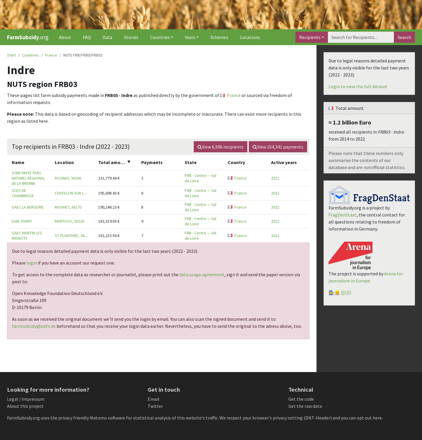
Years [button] (190, 37)
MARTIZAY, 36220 (69, 221)
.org (27, 37)
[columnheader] (28, 162)
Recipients (310, 37)
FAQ (87, 37)
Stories (131, 37)
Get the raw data (305, 406)
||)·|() (346, 292)
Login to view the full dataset (358, 86)
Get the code (301, 399)
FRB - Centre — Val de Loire (200, 178)
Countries (30, 55)
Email (153, 399)
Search (404, 37)
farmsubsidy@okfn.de (34, 326)
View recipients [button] (221, 147)
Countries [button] (160, 37)
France (51, 55)
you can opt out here (361, 418)
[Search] (361, 37)
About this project (25, 406)
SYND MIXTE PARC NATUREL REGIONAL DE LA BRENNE (28, 178)
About (65, 37)
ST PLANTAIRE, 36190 (73, 235)
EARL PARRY (22, 221)
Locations (250, 37)
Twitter (155, 406)
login (31, 263)
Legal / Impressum (26, 399)
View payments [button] (278, 147)
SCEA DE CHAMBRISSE (23, 193)
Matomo (98, 418)
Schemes (219, 37)
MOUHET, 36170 (68, 207)
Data (107, 37)
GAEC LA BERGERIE (28, 207)
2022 (275, 178)
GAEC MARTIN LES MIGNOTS (27, 235)
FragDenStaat (343, 215)
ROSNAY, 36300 (68, 178)
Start (11, 55)
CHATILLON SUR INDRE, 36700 (79, 193)
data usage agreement (201, 274)
